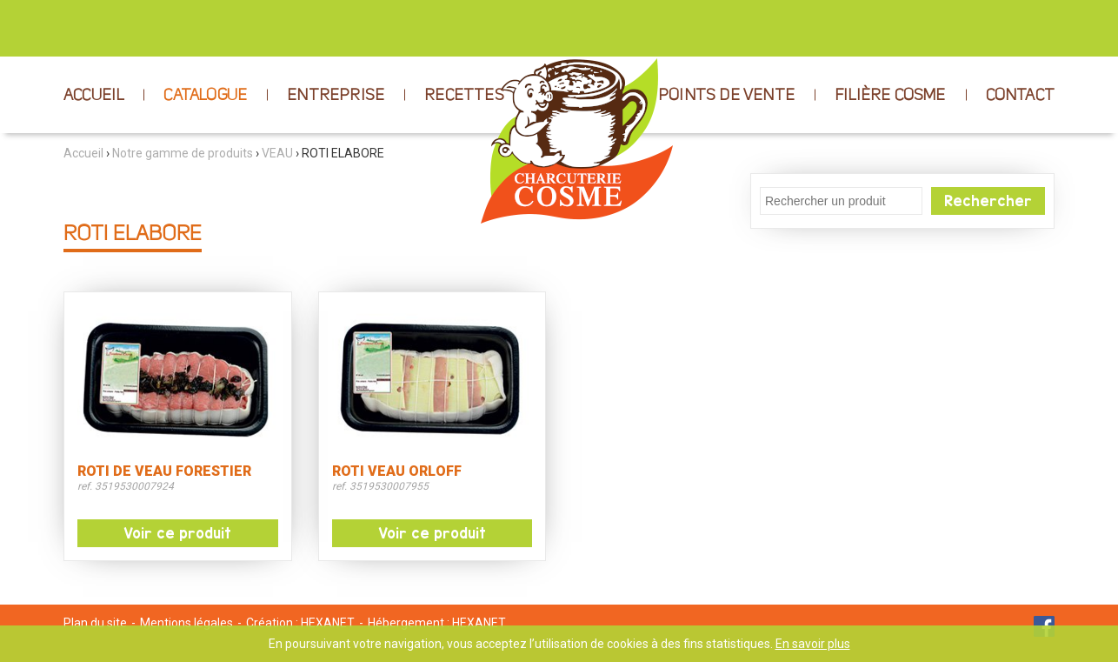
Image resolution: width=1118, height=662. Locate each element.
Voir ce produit (177, 533)
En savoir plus (812, 644)
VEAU (277, 153)
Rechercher (988, 201)
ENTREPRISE (335, 96)
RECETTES (464, 96)
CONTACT (1020, 96)
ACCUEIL (93, 96)
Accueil (83, 153)
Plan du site (95, 623)
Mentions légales (186, 623)
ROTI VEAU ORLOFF (397, 471)
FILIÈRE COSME (890, 96)
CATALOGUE (205, 96)
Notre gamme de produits (182, 153)
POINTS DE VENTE (726, 96)
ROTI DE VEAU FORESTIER (164, 471)
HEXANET (328, 623)
